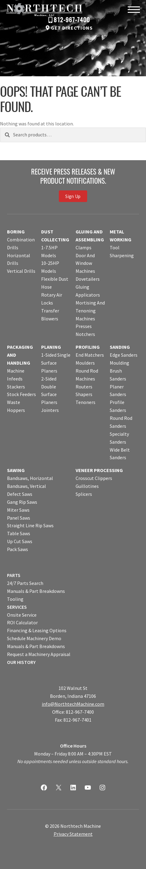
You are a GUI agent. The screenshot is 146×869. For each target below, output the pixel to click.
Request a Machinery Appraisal (38, 654)
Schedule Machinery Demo (34, 638)
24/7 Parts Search (25, 583)
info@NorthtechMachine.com (73, 704)
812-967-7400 (72, 20)
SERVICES (17, 607)
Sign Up (72, 196)
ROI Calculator (22, 622)
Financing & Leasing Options (36, 630)
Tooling (15, 599)
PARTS (13, 575)
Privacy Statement (73, 834)
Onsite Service (22, 615)
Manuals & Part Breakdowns (36, 591)
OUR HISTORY (21, 662)
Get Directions (72, 28)
